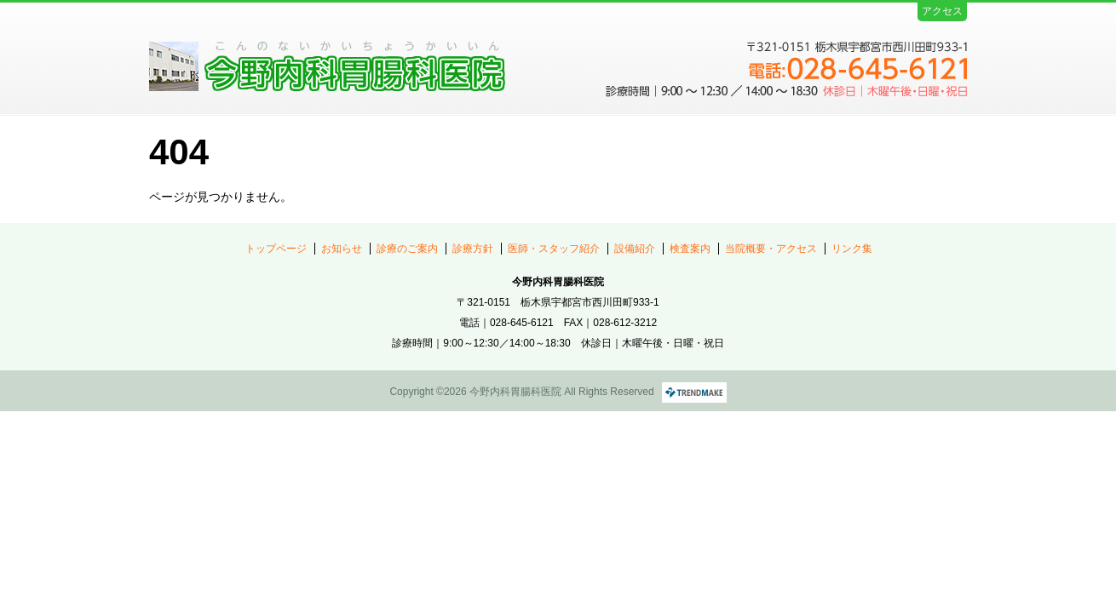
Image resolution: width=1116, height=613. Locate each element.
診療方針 (472, 249)
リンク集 (851, 249)
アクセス (942, 11)
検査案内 (690, 249)
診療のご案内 (407, 249)
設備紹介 (634, 249)
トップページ (276, 249)
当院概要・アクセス (771, 249)
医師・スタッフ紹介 (554, 249)
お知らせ (341, 249)
